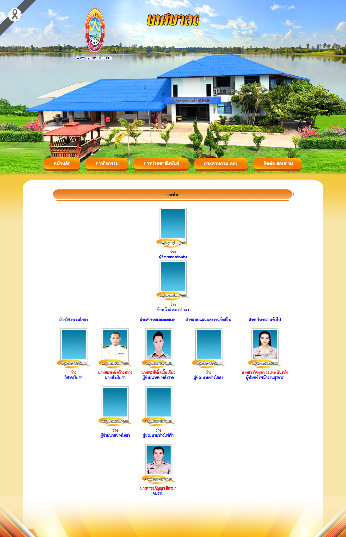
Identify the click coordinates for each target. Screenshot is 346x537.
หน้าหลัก (61, 163)
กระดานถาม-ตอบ (221, 163)
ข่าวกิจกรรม (106, 163)
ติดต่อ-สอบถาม (278, 163)
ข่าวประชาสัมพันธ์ (161, 163)
